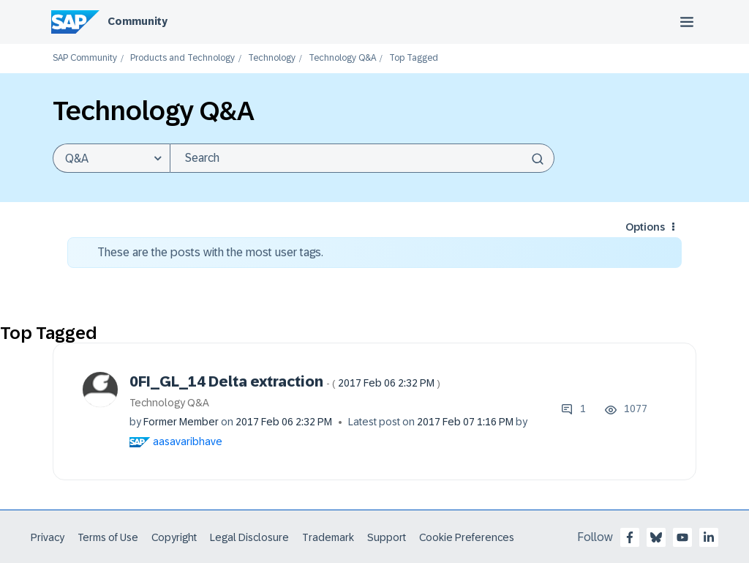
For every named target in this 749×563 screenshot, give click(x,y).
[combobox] (362, 158)
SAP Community (85, 58)
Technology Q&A (342, 58)
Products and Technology (182, 58)
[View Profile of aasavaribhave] (187, 441)
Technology (272, 58)
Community (138, 21)
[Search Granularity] (111, 158)
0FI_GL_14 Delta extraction (284, 381)
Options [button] (645, 227)
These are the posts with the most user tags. (210, 252)
